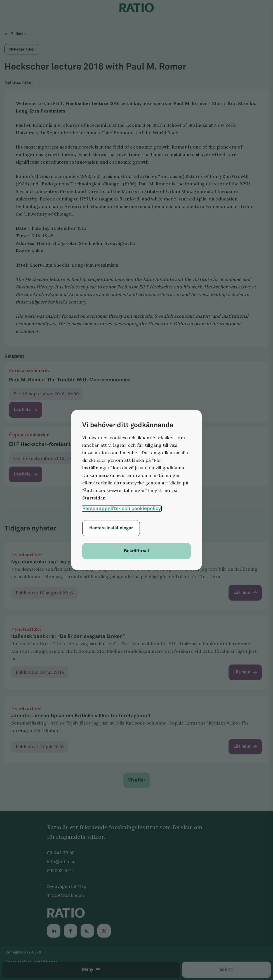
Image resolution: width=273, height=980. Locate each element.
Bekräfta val (136, 551)
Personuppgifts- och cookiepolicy (121, 508)
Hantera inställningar (111, 528)
